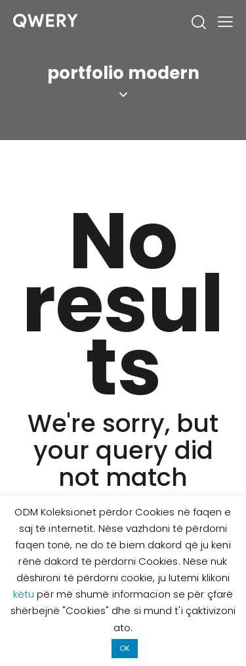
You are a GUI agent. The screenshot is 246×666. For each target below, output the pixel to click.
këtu (25, 594)
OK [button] (124, 648)
